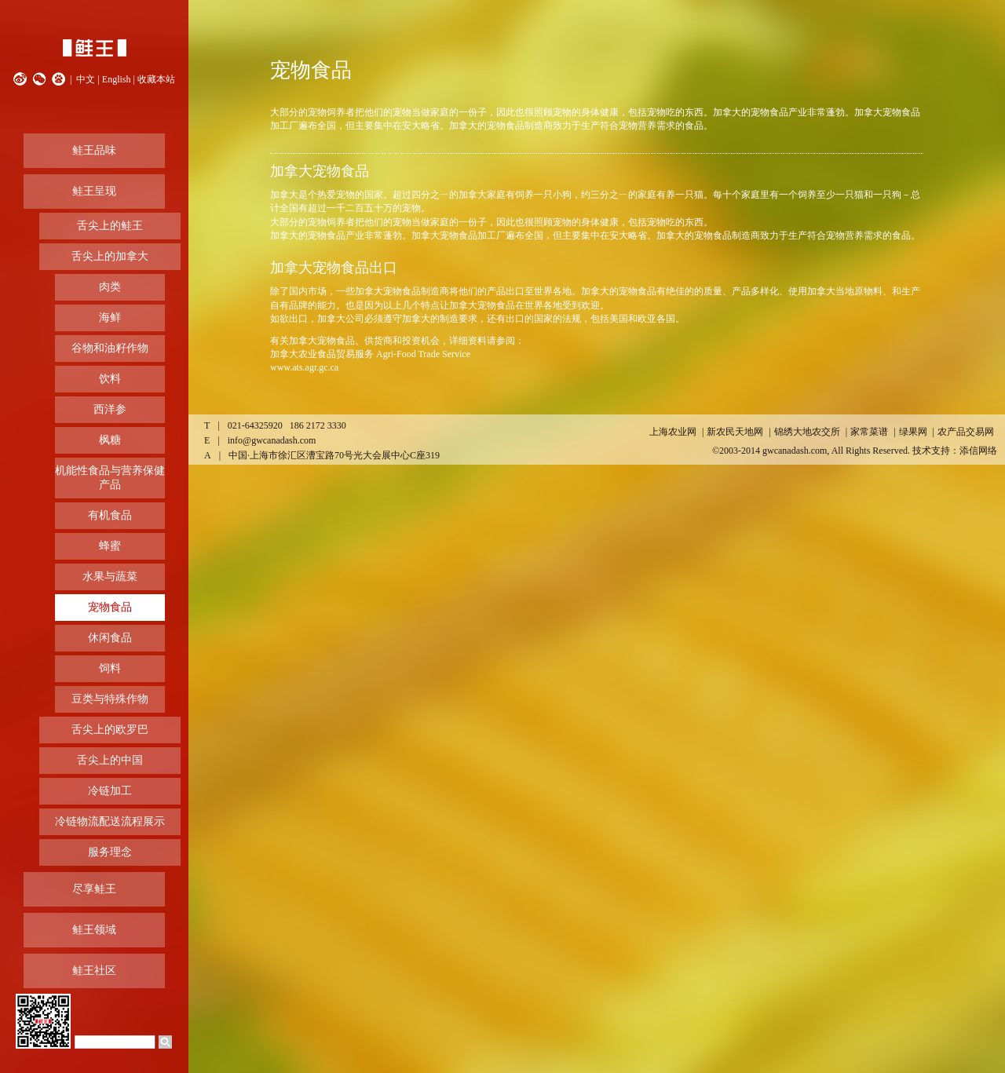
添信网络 (978, 450)
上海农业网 (672, 431)
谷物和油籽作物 (109, 348)
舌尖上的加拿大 (109, 256)
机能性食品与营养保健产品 (110, 478)
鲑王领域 (94, 930)
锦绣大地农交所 (807, 431)
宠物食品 (110, 607)
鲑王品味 (94, 150)
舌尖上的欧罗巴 (109, 729)
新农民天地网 (735, 431)
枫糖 (110, 440)
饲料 (110, 668)
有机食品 (110, 515)
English (116, 79)
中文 (85, 79)
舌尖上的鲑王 (110, 226)
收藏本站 (156, 79)
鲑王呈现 (94, 191)
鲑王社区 (94, 970)
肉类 (110, 287)
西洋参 (109, 409)
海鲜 (110, 317)
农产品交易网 (965, 431)
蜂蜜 (110, 546)
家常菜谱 (869, 431)
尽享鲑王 (94, 889)
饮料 (110, 379)
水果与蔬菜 (109, 576)
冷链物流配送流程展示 (110, 821)
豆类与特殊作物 (109, 699)
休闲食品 (110, 638)
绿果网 (913, 431)
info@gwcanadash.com (272, 440)
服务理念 (110, 852)
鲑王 (94, 48)
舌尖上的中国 (110, 760)
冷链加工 (110, 791)
